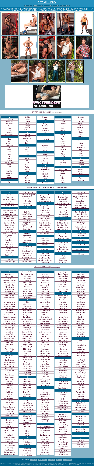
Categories (48, 5)
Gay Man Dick (47, 2)
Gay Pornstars (65, 5)
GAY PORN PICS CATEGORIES (47, 112)
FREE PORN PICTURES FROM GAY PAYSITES (47, 187)
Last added (28, 5)
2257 (78, 464)
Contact (74, 464)
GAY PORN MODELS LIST (47, 267)
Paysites (56, 5)
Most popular (38, 5)
